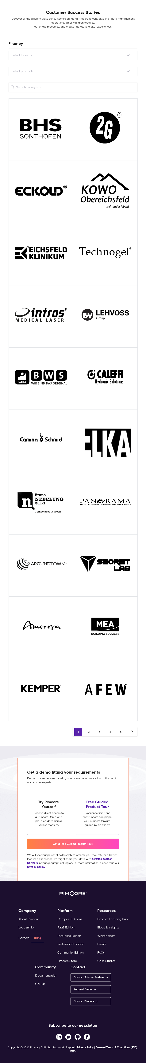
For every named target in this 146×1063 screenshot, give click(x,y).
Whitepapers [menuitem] (106, 936)
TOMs (73, 1051)
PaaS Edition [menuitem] (66, 927)
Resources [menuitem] (106, 910)
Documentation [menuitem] (46, 975)
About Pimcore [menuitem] (28, 919)
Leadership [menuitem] (26, 927)
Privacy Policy (85, 1047)
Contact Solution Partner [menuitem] (89, 977)
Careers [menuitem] (23, 938)
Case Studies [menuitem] (106, 961)
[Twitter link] (68, 1036)
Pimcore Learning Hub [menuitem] (112, 919)
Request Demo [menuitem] (83, 989)
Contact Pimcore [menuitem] (84, 1001)
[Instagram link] (78, 1036)
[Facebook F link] (59, 1036)
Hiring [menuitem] (37, 938)
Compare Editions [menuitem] (69, 919)
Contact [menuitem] (78, 967)
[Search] (12, 87)
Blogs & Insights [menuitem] (108, 927)
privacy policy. (36, 867)
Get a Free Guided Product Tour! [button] (73, 844)
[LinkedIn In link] (87, 1036)
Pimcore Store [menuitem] (67, 961)
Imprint (70, 1047)
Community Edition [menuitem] (70, 952)
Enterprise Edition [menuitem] (69, 936)
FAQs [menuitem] (101, 952)
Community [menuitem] (45, 967)
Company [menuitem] (27, 910)
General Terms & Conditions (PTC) (116, 1047)
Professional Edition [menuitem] (70, 944)
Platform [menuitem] (65, 910)
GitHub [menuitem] (40, 984)
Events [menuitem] (101, 944)
